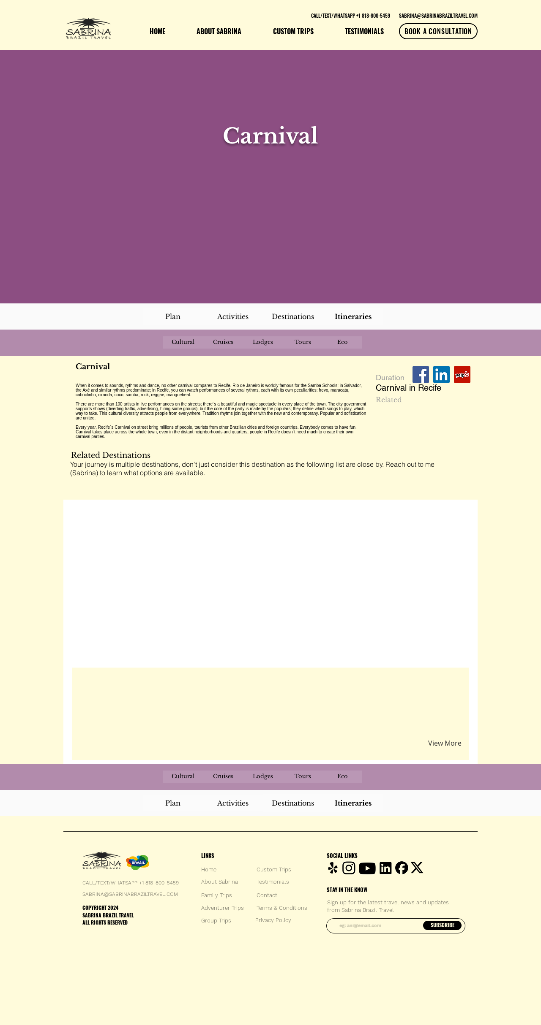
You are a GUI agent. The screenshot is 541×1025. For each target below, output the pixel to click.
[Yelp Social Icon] (462, 374)
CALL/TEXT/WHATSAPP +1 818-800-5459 (130, 883)
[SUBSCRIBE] (442, 925)
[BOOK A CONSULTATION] (438, 31)
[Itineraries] (353, 316)
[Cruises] (223, 342)
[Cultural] (183, 342)
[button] (174, 683)
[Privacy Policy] (273, 920)
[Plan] (173, 316)
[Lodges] (263, 342)
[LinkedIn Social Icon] (441, 374)
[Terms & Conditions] (282, 908)
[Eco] (342, 342)
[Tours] (302, 342)
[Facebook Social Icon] (421, 374)
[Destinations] (293, 316)
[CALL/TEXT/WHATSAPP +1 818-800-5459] (350, 15)
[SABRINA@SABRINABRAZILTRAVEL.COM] (438, 15)
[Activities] (233, 316)
